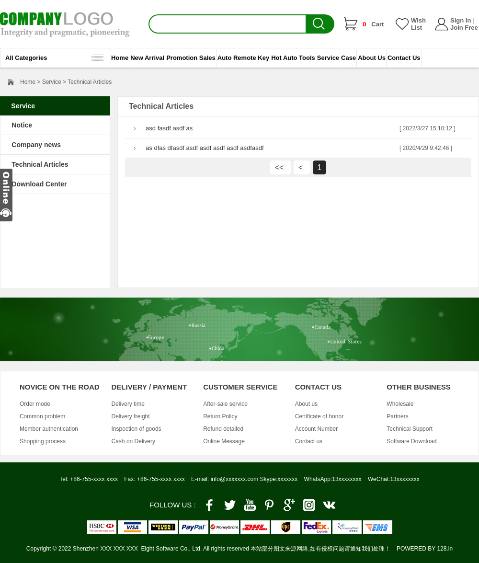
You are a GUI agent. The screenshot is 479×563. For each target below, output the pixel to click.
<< (280, 167)
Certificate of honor (319, 416)
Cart (373, 24)
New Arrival (147, 57)
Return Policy (220, 416)
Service (328, 57)
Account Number (316, 428)
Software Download (411, 441)
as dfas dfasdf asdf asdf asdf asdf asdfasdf (204, 147)
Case (348, 57)
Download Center (39, 184)
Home (119, 57)
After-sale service (225, 404)
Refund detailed (223, 428)
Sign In (460, 20)
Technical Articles (39, 164)
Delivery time (128, 404)
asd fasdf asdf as (169, 128)
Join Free (464, 27)
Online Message (224, 441)
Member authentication (49, 428)
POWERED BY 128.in (425, 548)
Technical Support (409, 428)
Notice (21, 125)
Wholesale (400, 404)
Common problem (42, 416)
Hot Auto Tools (293, 57)
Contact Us (404, 57)
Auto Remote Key (243, 57)
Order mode (35, 404)
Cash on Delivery (133, 441)
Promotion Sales (191, 57)
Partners (397, 416)
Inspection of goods (136, 428)
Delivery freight (131, 416)
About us (306, 404)
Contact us (308, 441)
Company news (36, 145)
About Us (372, 57)
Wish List (418, 24)
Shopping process (43, 441)
